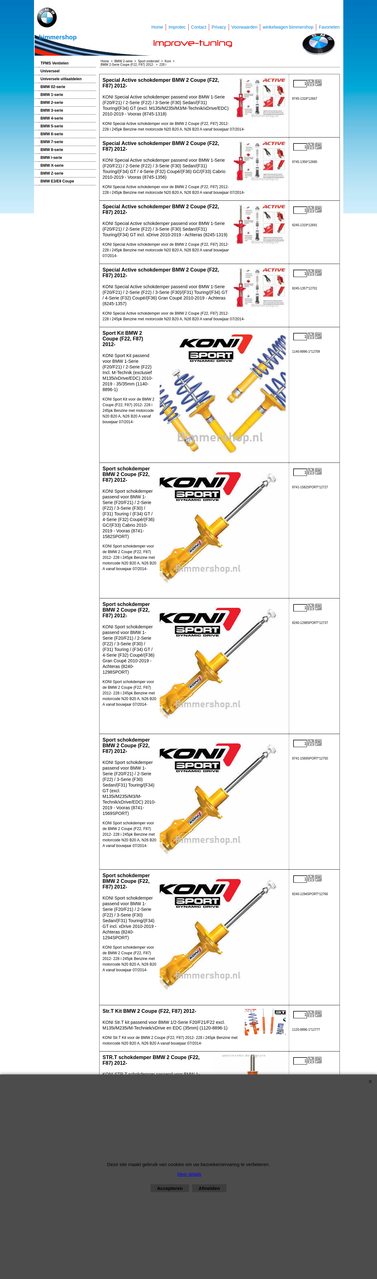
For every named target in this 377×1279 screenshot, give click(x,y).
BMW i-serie (51, 157)
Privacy (219, 27)
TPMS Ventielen (55, 63)
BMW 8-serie (52, 150)
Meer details (189, 1174)
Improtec (177, 27)
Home (157, 27)
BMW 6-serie (52, 134)
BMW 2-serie (52, 102)
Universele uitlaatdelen (61, 79)
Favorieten (329, 27)
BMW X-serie (52, 165)
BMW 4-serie (52, 118)
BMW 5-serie (52, 126)
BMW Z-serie (52, 173)
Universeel (50, 71)
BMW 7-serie (52, 142)
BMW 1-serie (52, 95)
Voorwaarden (244, 27)
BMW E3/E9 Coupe (57, 181)
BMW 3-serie (52, 110)
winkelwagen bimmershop (288, 27)
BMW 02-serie (53, 87)
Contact (198, 27)
